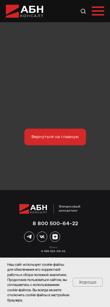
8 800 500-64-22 (55, 223)
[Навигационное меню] (98, 11)
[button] (83, 11)
